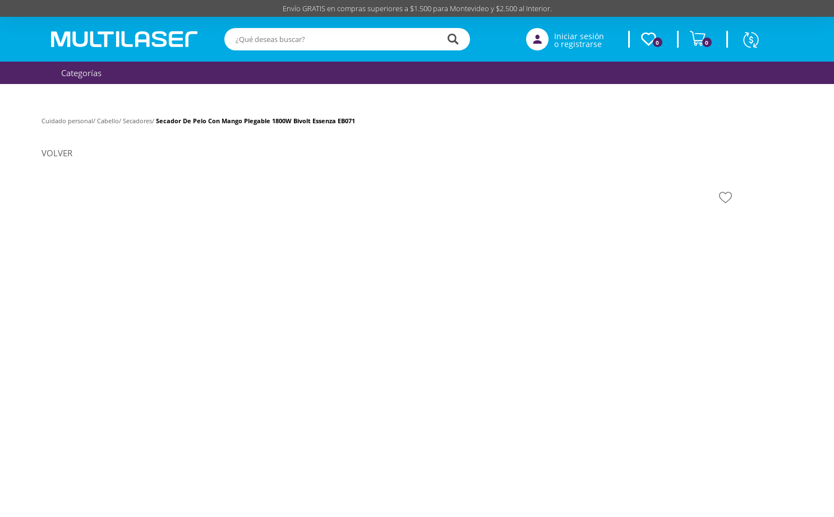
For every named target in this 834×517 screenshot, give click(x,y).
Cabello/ (110, 121)
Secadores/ (139, 121)
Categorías (78, 73)
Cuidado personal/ (69, 121)
